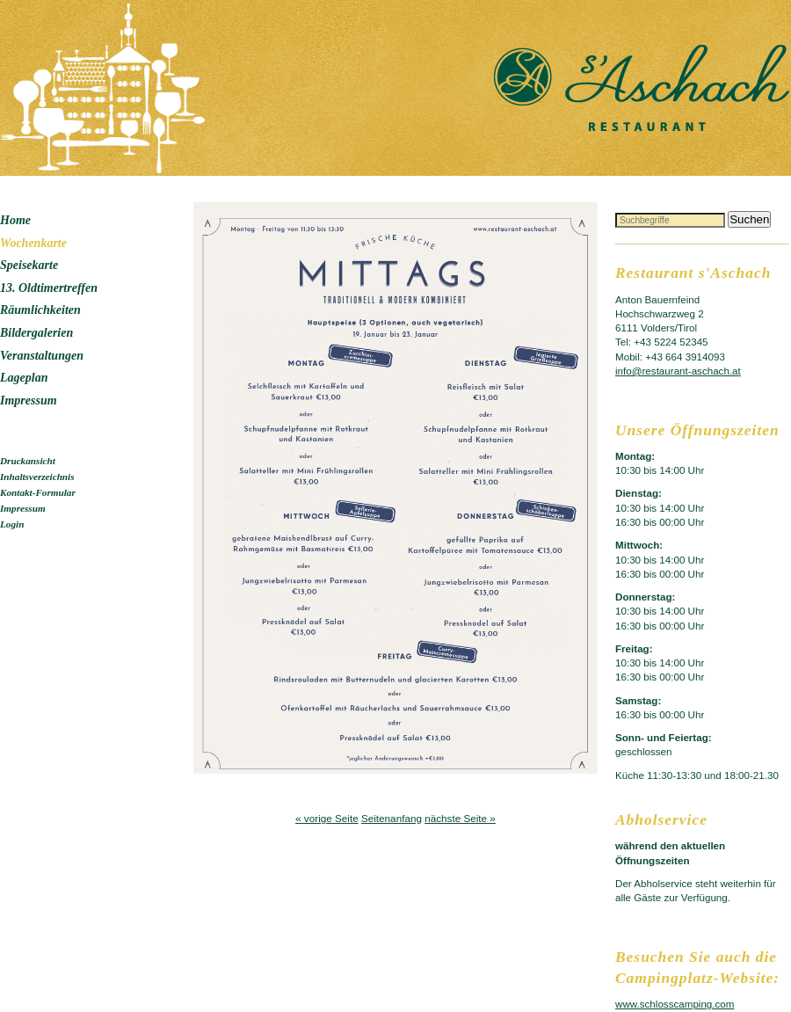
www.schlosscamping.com (675, 1003)
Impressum (28, 400)
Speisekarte (29, 265)
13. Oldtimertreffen (49, 288)
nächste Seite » (460, 818)
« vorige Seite (327, 818)
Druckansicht (27, 460)
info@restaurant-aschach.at (678, 370)
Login (12, 524)
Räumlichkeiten (40, 310)
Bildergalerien (36, 332)
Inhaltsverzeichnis (37, 476)
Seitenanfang (391, 818)
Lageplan (23, 377)
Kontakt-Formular (38, 492)
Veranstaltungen (41, 355)
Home (15, 220)
